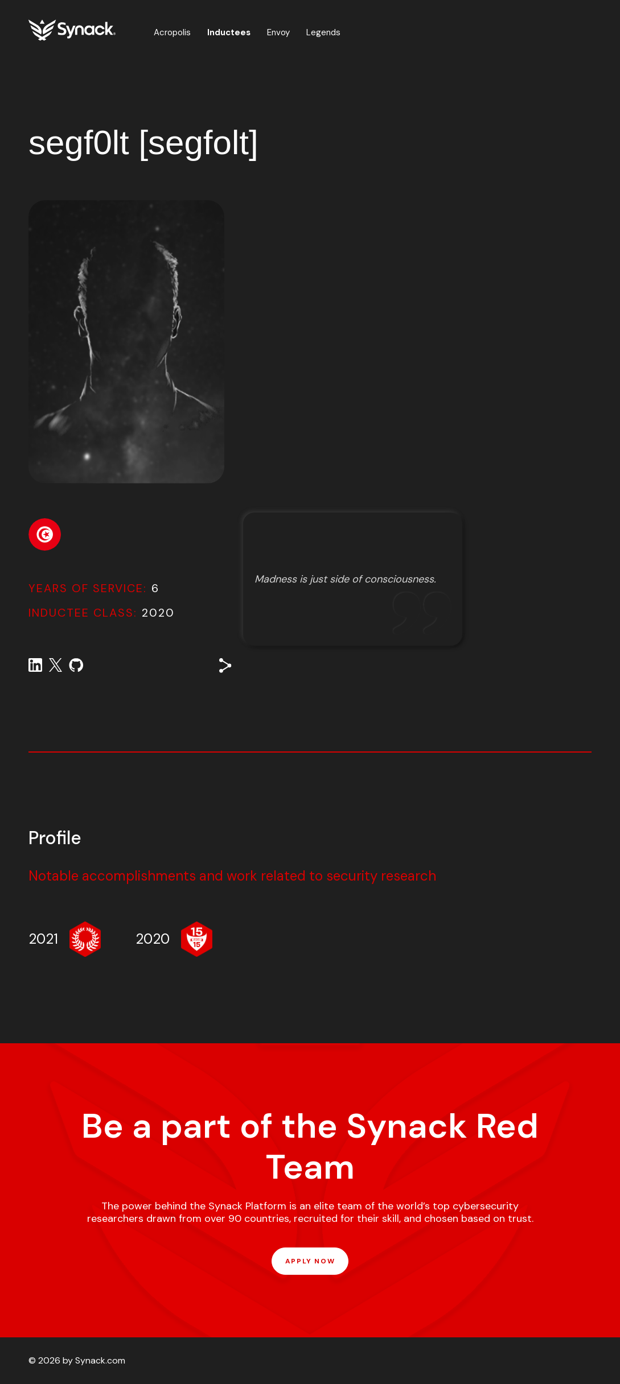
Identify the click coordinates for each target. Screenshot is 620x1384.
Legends (323, 32)
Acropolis (172, 32)
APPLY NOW (310, 1261)
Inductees (229, 32)
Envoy (278, 32)
